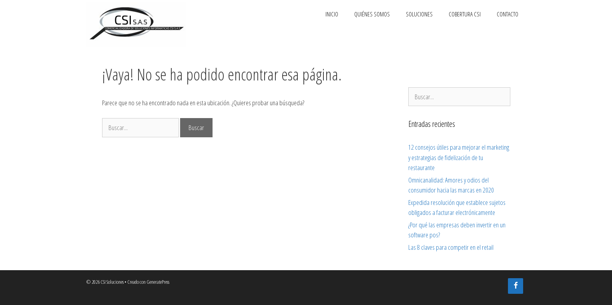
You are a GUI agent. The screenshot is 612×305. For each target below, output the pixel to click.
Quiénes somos (372, 14)
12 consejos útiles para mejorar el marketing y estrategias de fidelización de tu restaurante (458, 157)
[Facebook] (515, 286)
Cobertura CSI (465, 14)
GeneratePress (157, 281)
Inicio (331, 14)
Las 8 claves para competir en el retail (451, 247)
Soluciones (419, 14)
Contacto (507, 14)
